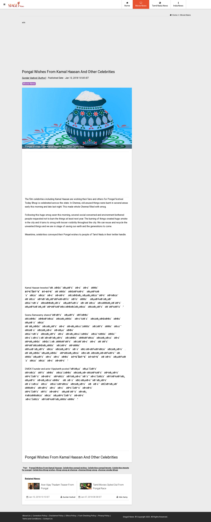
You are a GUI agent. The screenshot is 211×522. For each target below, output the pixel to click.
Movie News (141, 4)
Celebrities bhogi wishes (44, 470)
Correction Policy (40, 516)
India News (178, 4)
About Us (26, 516)
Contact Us (47, 519)
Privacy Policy (103, 516)
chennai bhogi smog (87, 470)
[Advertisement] (77, 44)
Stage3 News (128, 517)
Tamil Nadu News (160, 4)
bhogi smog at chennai (66, 470)
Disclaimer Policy (56, 516)
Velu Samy (123, 497)
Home (127, 4)
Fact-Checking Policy (87, 516)
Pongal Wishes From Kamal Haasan (45, 468)
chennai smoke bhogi (108, 470)
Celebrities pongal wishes (75, 468)
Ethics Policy (71, 516)
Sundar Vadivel (69, 497)
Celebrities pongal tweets (99, 468)
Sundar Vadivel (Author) (34, 78)
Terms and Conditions (31, 519)
